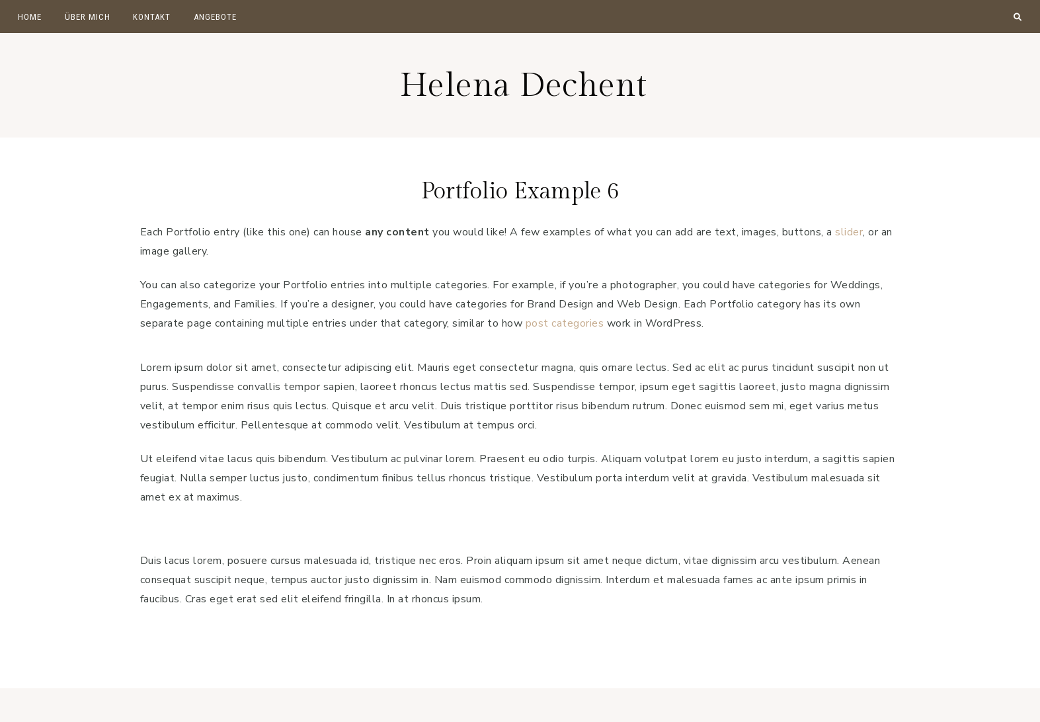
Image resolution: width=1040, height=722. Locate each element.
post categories (565, 323)
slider (849, 232)
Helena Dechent (523, 84)
